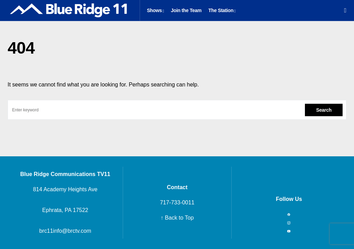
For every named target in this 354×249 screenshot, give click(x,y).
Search (324, 110)
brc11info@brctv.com (65, 231)
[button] (345, 10)
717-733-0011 (177, 202)
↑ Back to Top (177, 218)
